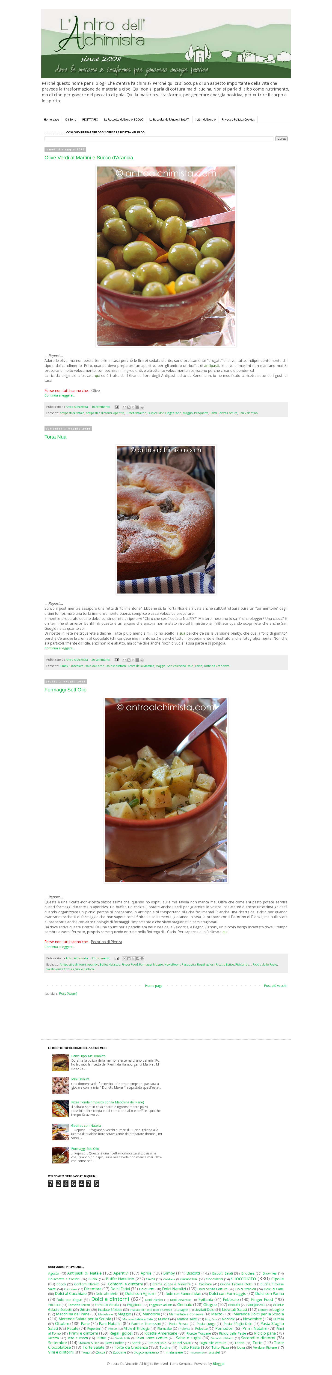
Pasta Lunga (206, 1323)
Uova (241, 1347)
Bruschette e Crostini (64, 1279)
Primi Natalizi (255, 1328)
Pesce (112, 1329)
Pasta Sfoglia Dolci (238, 1323)
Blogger (219, 1363)
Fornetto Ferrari (79, 1305)
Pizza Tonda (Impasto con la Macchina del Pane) (107, 1102)
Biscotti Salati (222, 1273)
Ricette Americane (160, 1333)
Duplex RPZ (156, 413)
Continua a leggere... (59, 395)
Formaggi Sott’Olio (65, 690)
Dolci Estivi (120, 1288)
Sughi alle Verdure (212, 1343)
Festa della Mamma (141, 666)
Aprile (146, 1273)
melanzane (174, 1352)
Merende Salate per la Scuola (85, 1318)
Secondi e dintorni (258, 1337)
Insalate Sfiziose (110, 1309)
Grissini (85, 1309)
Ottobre (62, 1323)
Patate (72, 1328)
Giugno (210, 1304)
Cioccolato (76, 666)
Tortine (165, 1347)
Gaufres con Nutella (86, 1125)
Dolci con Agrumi (141, 1293)
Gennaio (184, 1304)
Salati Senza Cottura (223, 413)
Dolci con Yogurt (69, 1299)
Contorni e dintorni (125, 1284)
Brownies (270, 1273)
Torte (198, 666)
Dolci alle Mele (107, 1293)
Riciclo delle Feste (265, 964)
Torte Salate (93, 1347)
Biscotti (193, 1273)
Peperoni (94, 1328)
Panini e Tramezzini (146, 1323)
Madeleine (105, 1314)
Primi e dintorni (83, 1333)
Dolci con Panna (269, 1293)
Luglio (278, 1309)
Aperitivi (118, 413)
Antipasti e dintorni (99, 413)
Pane (85, 1323)
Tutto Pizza (220, 1347)
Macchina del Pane (72, 1314)
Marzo (216, 1314)
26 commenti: (101, 660)
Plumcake (164, 1328)
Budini (93, 1279)
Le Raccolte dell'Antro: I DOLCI (123, 119)
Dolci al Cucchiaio (71, 1293)
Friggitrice (134, 1304)
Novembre (252, 1318)
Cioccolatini (214, 1279)
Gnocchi (234, 1304)
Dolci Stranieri (245, 1289)
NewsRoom (172, 964)
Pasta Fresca (178, 1323)
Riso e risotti (78, 1338)
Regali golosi (205, 964)
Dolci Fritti (146, 1289)
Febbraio (231, 1299)
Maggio (188, 413)
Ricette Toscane (199, 1333)
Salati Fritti (122, 1338)
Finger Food (173, 413)
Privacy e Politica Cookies (238, 119)
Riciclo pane (265, 1333)
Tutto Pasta (189, 1347)
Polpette (201, 1328)
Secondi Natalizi (222, 1338)
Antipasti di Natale (72, 413)
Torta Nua (55, 437)
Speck (136, 1343)
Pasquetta (201, 413)
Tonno (239, 1343)
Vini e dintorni (85, 969)
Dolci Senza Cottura (212, 1289)
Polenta (185, 1329)
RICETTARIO (90, 119)
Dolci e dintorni (116, 666)
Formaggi (145, 964)
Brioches (247, 1273)
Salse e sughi (188, 1337)
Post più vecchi (275, 985)
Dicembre (92, 1288)
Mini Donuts (80, 1079)
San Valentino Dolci (180, 666)
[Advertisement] (156, 1012)
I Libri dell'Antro (206, 119)
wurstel (214, 1352)
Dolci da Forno (94, 666)
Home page (51, 119)
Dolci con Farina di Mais (183, 1293)
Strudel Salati (181, 1343)
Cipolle (277, 1278)
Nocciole (228, 1319)
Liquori (263, 1310)
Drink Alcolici (154, 1300)
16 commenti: (101, 407)
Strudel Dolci (157, 1343)
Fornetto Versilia (107, 1304)
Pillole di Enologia (136, 1328)
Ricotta (53, 1338)
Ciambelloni (189, 1279)
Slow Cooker (114, 1343)
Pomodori (224, 1328)
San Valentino (248, 413)
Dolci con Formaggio (227, 1293)
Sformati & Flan (88, 1343)
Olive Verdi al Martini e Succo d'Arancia (88, 158)
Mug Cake (211, 1319)
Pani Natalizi (110, 1323)
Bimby (64, 666)
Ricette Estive (225, 964)
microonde (197, 1352)
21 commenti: (101, 958)
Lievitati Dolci (204, 1309)
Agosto (53, 1273)
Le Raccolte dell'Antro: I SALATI (169, 119)
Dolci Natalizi (174, 1288)
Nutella (278, 1319)
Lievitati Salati (234, 1309)
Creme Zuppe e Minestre (171, 1284)
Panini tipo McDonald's (88, 1056)
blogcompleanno (146, 1352)
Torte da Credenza (216, 666)
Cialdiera (169, 1279)
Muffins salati (187, 1319)
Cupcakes (70, 1289)
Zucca (100, 1352)
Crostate (205, 1284)
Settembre (57, 1342)
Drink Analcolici (180, 1300)
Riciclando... (243, 964)
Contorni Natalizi (87, 1284)
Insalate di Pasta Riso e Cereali (151, 1310)
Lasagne (182, 1310)
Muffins (163, 1319)
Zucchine (119, 1352)
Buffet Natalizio (136, 413)
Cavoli (150, 1279)
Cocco (61, 1284)
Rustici (101, 1338)
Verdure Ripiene (265, 1347)
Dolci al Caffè (274, 1289)
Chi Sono (70, 119)
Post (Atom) (68, 993)
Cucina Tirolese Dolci (236, 1284)
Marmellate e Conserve (186, 1314)
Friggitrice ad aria (160, 1305)
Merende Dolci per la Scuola (259, 1314)
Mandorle (151, 1314)
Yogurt (87, 1352)
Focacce (54, 1304)
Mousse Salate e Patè (137, 1319)
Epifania (206, 1299)
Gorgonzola (256, 1304)
